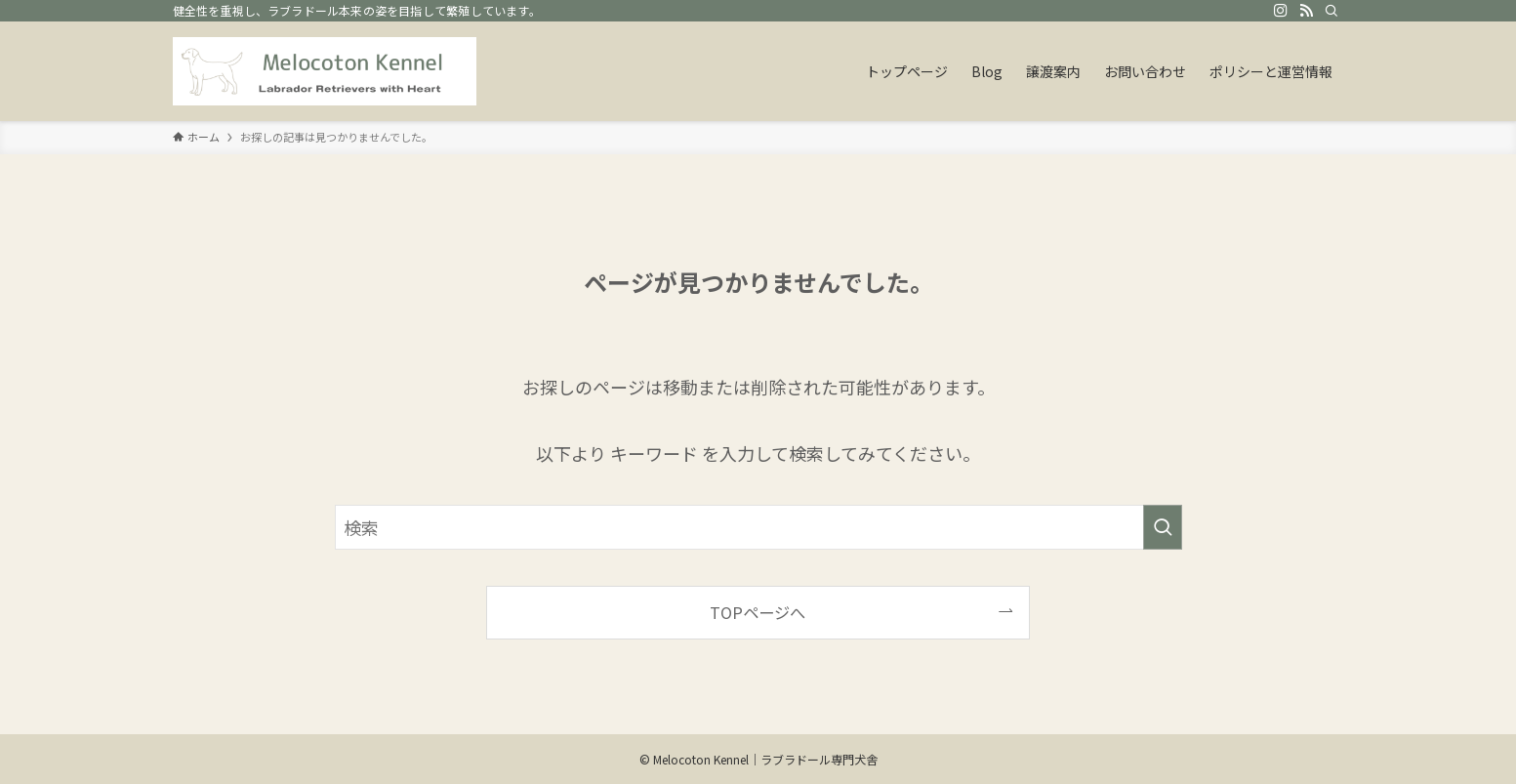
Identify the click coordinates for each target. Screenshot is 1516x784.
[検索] (1331, 10)
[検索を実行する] (1162, 527)
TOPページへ (757, 612)
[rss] (1306, 10)
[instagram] (1280, 10)
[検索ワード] (758, 527)
